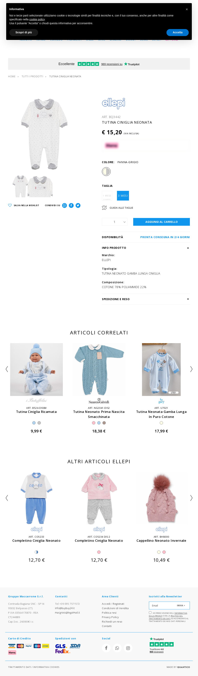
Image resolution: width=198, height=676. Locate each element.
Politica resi (109, 612)
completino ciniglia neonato (36, 540)
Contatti (107, 626)
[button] (187, 9)
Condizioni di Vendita (115, 608)
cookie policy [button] (37, 19)
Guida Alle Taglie (121, 208)
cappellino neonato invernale (161, 540)
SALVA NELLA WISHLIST (23, 205)
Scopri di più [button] (23, 32)
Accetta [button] (178, 32)
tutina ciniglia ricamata (36, 411)
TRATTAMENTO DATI (19, 667)
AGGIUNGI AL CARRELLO (161, 222)
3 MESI (123, 196)
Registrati (118, 603)
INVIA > (181, 605)
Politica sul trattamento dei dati (166, 617)
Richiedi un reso (112, 621)
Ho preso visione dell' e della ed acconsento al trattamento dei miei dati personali (169, 617)
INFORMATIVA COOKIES (46, 667)
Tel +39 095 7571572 (67, 603)
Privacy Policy (110, 617)
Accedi (106, 603)
